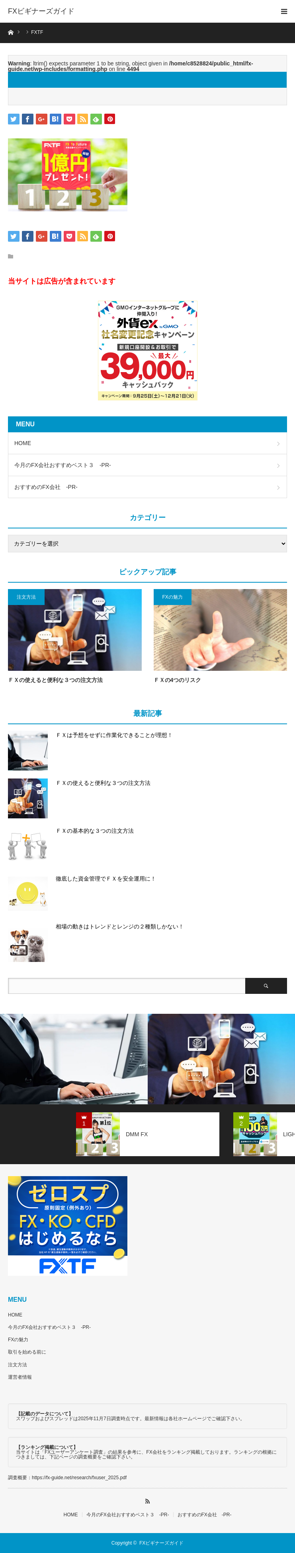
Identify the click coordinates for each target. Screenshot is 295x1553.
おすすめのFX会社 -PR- (46, 487)
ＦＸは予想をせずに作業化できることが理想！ (114, 735)
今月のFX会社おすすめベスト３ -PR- (62, 465)
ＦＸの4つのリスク (177, 680)
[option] (74, 1059)
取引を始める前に (27, 1352)
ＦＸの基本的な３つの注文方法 (95, 831)
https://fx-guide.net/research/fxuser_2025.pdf (79, 1477)
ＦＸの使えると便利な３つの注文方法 (55, 680)
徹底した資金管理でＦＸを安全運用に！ (106, 878)
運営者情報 (20, 1377)
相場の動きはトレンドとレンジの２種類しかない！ (120, 926)
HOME (22, 443)
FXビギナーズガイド (41, 11)
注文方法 (26, 597)
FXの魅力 (172, 597)
